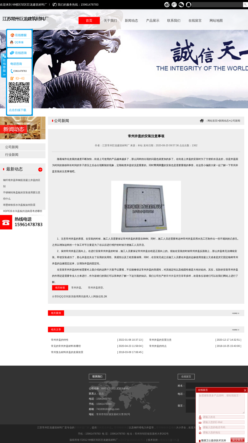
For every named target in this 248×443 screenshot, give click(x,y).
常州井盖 (159, 165)
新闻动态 (224, 120)
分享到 (56, 296)
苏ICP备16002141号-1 (133, 439)
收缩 (3, 65)
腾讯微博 (83, 296)
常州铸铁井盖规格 (166, 427)
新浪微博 (73, 296)
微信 (98, 296)
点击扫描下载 (17, 110)
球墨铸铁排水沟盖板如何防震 (19, 204)
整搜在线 (165, 439)
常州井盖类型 (173, 275)
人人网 (92, 296)
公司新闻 (11, 147)
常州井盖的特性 (59, 339)
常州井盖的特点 (158, 346)
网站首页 (212, 120)
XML (174, 439)
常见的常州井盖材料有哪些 (66, 346)
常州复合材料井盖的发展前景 (67, 352)
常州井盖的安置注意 (160, 339)
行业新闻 (11, 154)
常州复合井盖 (104, 427)
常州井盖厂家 (81, 427)
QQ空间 (64, 296)
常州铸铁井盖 (121, 427)
